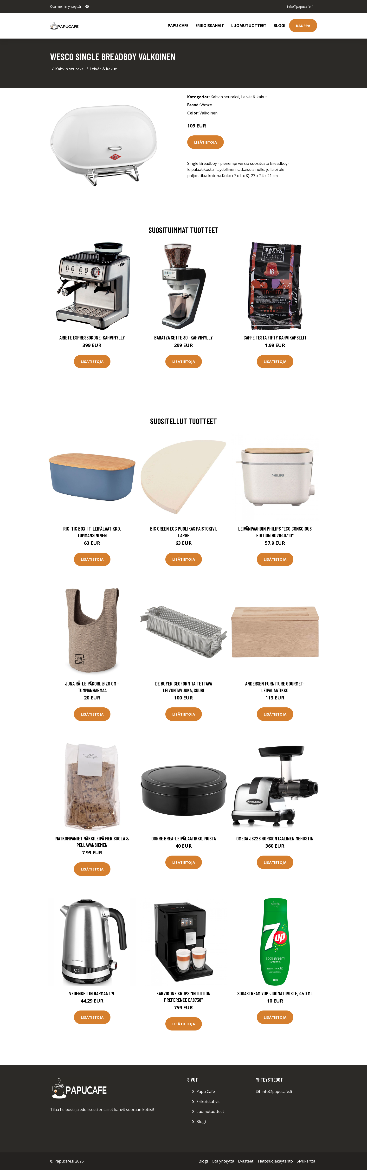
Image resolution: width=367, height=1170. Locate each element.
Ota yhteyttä (223, 1161)
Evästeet (245, 1161)
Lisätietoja (205, 142)
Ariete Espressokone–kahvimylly (92, 337)
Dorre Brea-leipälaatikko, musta (183, 838)
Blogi (279, 25)
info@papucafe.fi (300, 6)
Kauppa (303, 25)
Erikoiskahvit (209, 25)
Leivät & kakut (103, 69)
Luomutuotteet (248, 25)
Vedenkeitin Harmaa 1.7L (92, 993)
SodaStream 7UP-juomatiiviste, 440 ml (275, 993)
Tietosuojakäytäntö (275, 1161)
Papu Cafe (178, 25)
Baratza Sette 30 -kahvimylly (183, 337)
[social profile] (87, 6)
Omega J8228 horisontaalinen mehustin (275, 838)
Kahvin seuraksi (69, 69)
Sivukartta (306, 1161)
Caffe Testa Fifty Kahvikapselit (275, 337)
